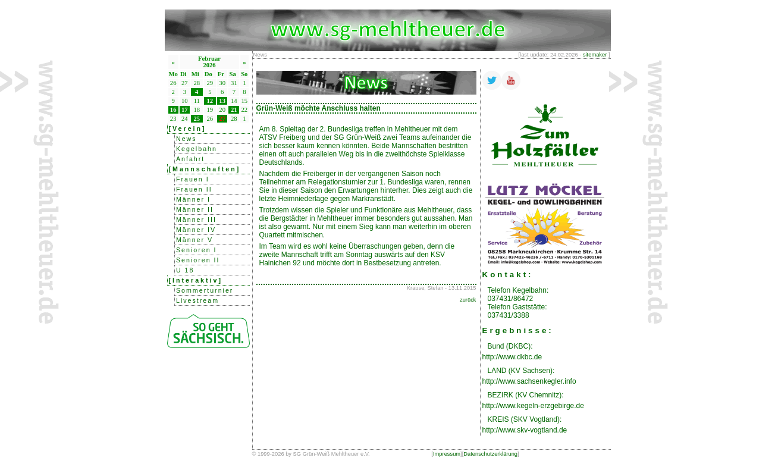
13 (222, 101)
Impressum (446, 454)
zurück (468, 300)
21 (234, 109)
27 (222, 118)
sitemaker (595, 55)
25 (196, 118)
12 (209, 101)
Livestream (197, 300)
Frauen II (194, 189)
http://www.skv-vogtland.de (524, 430)
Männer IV (196, 229)
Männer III (196, 219)
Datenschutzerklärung (490, 454)
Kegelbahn (196, 148)
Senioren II (198, 260)
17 (184, 109)
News (186, 138)
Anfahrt (190, 158)
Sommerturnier (204, 290)
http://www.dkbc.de (512, 357)
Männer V (194, 239)
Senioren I (196, 249)
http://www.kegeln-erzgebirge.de (533, 406)
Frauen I (192, 179)
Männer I (193, 199)
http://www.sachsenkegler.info (529, 381)
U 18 (185, 270)
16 (173, 109)
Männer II (195, 209)
